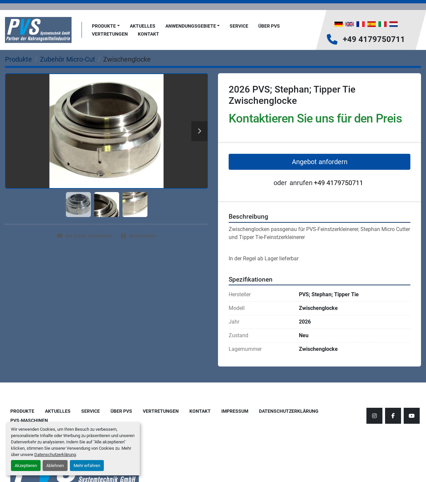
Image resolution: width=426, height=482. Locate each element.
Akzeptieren (26, 465)
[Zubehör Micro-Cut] (67, 59)
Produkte (104, 26)
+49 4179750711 (374, 39)
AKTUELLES (142, 26)
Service (239, 26)
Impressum (234, 411)
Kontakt (148, 34)
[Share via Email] (84, 236)
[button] (106, 26)
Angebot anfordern (319, 162)
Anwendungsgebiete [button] (190, 26)
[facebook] (393, 416)
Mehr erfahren (87, 465)
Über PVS (269, 26)
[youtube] (412, 416)
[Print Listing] (138, 236)
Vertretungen (110, 34)
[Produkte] (18, 59)
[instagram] (374, 416)
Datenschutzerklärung (55, 454)
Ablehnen (55, 465)
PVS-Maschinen (29, 420)
